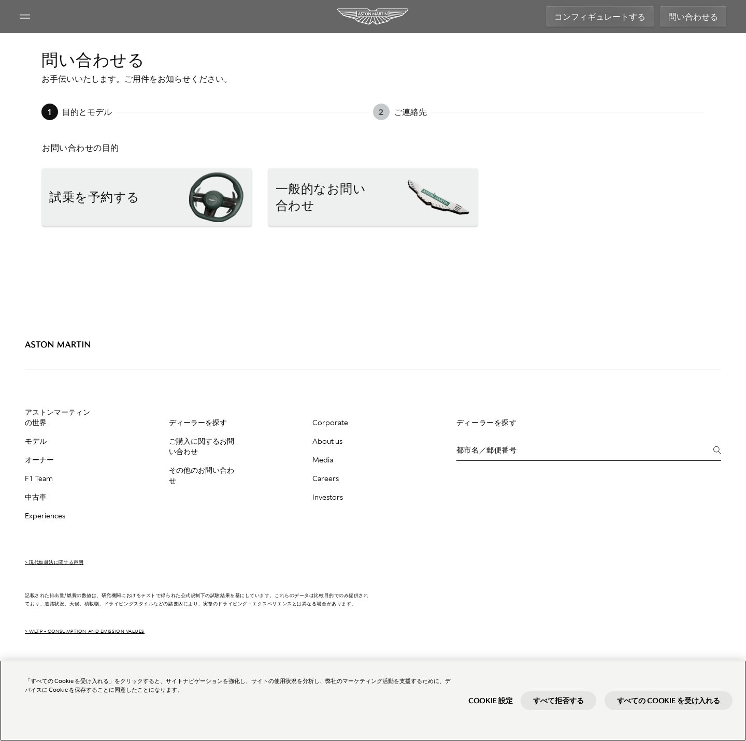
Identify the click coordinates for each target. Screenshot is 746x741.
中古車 (36, 497)
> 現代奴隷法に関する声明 (54, 562)
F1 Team (39, 478)
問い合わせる (688, 16)
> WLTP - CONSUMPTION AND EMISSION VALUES (85, 631)
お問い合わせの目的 (80, 147)
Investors (327, 497)
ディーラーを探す (198, 422)
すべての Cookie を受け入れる (668, 700)
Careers (325, 478)
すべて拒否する (558, 700)
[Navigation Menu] (30, 16)
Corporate (330, 422)
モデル (36, 441)
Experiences (45, 515)
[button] (147, 197)
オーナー (39, 459)
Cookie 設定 (490, 700)
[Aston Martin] (373, 16)
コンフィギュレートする (594, 16)
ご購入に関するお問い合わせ (201, 446)
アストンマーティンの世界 (57, 417)
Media (322, 459)
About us (327, 441)
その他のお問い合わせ (201, 475)
